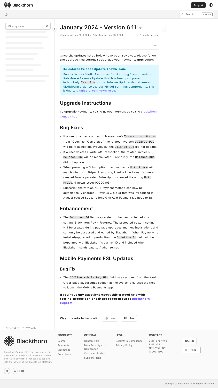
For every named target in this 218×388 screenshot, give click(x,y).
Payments (63, 345)
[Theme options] (211, 5)
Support (191, 350)
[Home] (6, 14)
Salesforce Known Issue (97, 91)
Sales (189, 341)
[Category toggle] (54, 29)
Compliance (65, 354)
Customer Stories (94, 353)
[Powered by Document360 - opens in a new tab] (20, 328)
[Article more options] (156, 45)
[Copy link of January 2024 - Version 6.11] (140, 28)
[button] (18, 5)
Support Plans (92, 357)
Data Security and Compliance (95, 347)
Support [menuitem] (198, 5)
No (129, 318)
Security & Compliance (129, 340)
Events (62, 340)
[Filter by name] (28, 26)
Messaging (64, 349)
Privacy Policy (124, 345)
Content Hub (91, 340)
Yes (110, 318)
